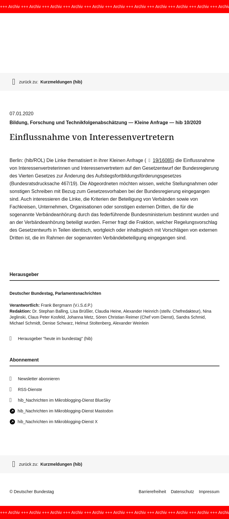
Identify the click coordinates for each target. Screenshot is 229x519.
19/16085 (159, 160)
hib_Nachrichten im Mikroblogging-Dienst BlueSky (64, 400)
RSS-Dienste (30, 389)
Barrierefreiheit (152, 491)
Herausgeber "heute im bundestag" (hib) (55, 338)
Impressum (209, 491)
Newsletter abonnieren (39, 378)
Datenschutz (182, 491)
